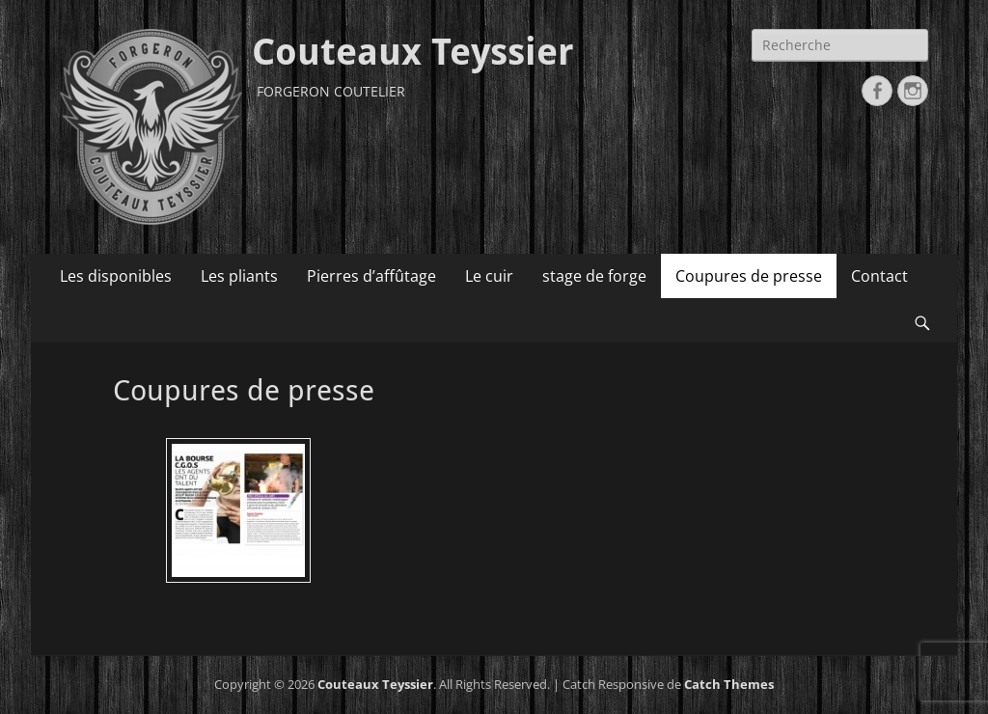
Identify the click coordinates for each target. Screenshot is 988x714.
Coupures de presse (748, 276)
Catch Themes (729, 684)
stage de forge (594, 276)
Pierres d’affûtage (371, 276)
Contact (879, 276)
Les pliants (239, 276)
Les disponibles (116, 276)
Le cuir (489, 276)
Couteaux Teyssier (413, 52)
